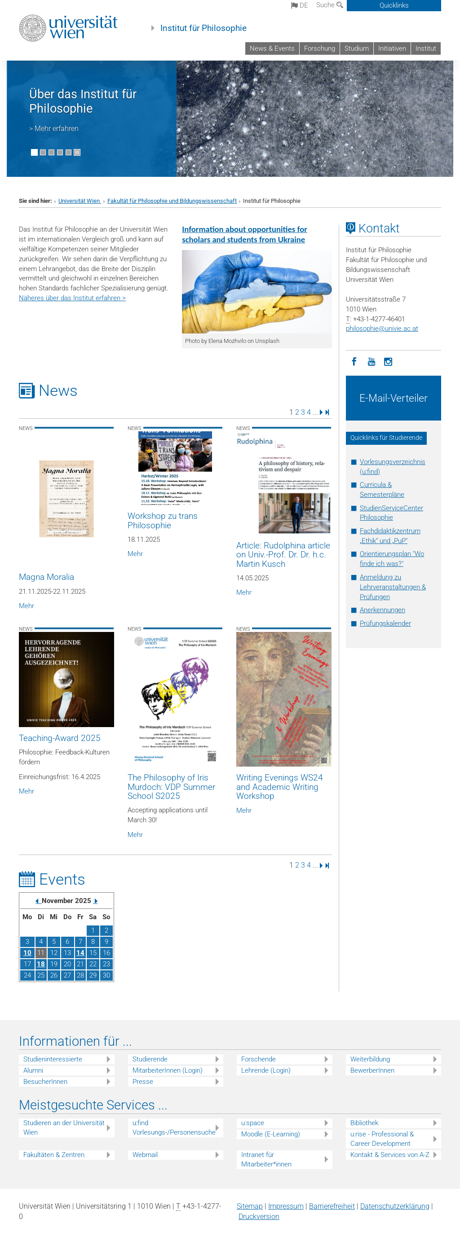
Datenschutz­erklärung (394, 1206)
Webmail (145, 1155)
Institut (426, 48)
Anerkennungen (382, 610)
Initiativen (392, 48)
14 (80, 953)
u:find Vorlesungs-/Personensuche (174, 1127)
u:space (252, 1123)
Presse (143, 1082)
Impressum (286, 1206)
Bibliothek (364, 1123)
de (299, 5)
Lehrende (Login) (266, 1070)
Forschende (258, 1059)
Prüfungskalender (385, 623)
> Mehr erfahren (54, 128)
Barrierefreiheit (332, 1206)
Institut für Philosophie (203, 28)
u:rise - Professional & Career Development (382, 1139)
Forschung (319, 48)
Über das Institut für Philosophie (83, 101)
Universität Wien (79, 200)
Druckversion (259, 1216)
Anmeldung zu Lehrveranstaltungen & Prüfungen (393, 587)
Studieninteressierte (52, 1059)
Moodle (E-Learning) (270, 1134)
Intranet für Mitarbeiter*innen (266, 1159)
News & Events (272, 48)
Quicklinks (394, 5)
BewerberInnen (372, 1070)
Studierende (150, 1059)
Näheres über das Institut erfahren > (72, 298)
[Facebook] (354, 360)
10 (27, 953)
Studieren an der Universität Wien (64, 1127)
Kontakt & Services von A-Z (389, 1155)
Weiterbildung (370, 1059)
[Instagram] (388, 360)
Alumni (33, 1070)
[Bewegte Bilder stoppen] (77, 152)
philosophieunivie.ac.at (382, 328)
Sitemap (250, 1206)
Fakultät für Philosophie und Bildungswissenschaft (172, 200)
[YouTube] (371, 360)
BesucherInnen (45, 1082)
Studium (357, 48)
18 (41, 964)
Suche (329, 5)
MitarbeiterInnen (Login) (168, 1070)
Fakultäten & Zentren (53, 1155)
